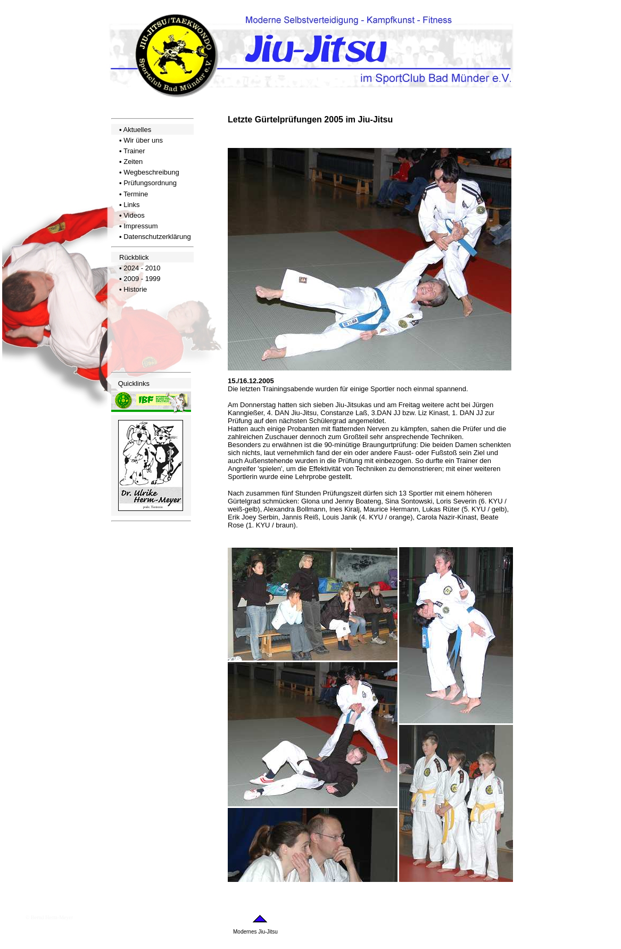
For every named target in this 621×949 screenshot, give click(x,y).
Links (131, 205)
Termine (135, 194)
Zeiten (133, 162)
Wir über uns (143, 140)
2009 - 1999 (141, 279)
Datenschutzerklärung (157, 237)
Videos (134, 215)
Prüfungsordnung (150, 183)
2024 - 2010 (141, 268)
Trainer (134, 151)
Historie (135, 289)
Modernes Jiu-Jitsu (255, 932)
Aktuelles (137, 130)
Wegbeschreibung (151, 172)
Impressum (140, 226)
